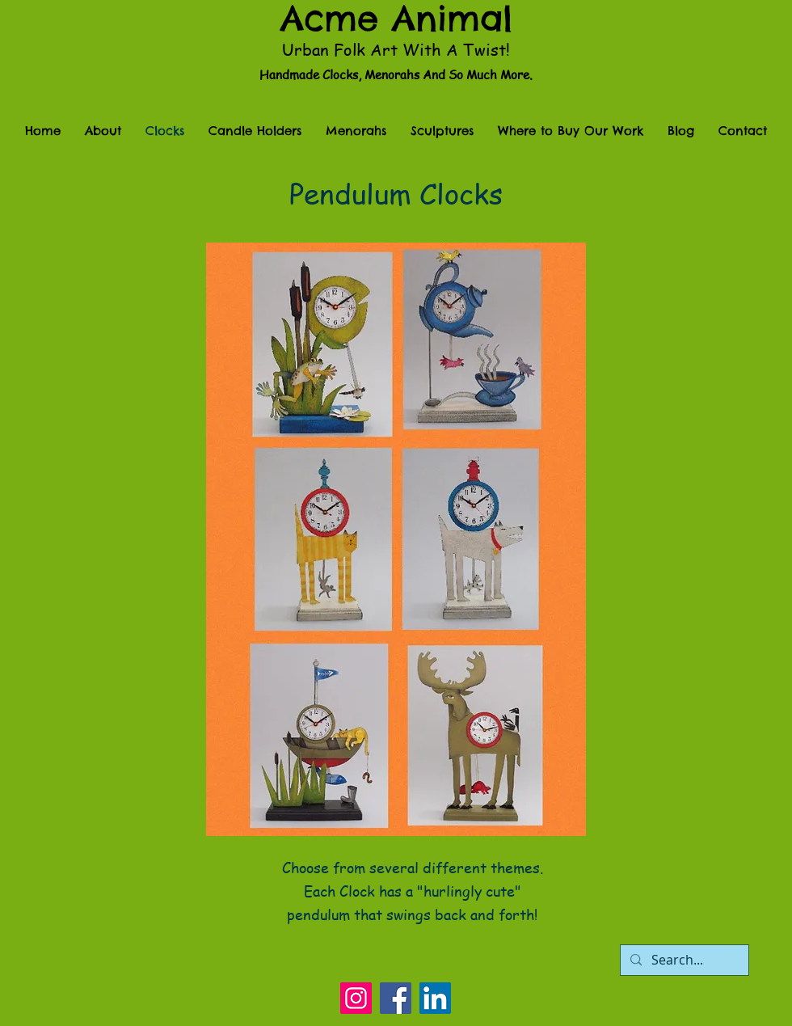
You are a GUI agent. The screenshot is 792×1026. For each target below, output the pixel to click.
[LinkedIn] (435, 998)
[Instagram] (356, 998)
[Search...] (682, 960)
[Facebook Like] (395, 946)
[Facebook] (395, 998)
